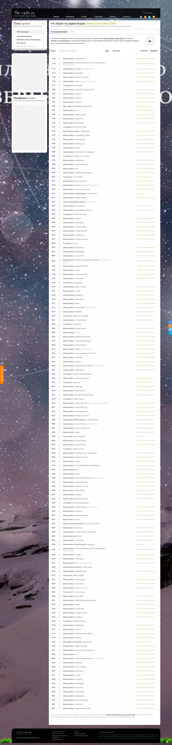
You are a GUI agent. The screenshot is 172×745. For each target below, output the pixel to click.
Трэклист (153, 53)
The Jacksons (67, 179)
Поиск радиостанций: (59, 34)
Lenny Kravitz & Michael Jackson (74, 204)
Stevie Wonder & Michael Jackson (74, 422)
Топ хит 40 (144, 53)
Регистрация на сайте (81, 737)
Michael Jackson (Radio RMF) (114, 40)
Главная (56, 17)
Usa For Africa (68, 438)
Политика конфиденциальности (27, 740)
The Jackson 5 (68, 87)
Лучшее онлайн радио (24, 734)
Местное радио (23, 34)
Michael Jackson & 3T (70, 538)
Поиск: (53, 53)
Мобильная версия (58, 733)
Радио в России (57, 735)
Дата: (107, 53)
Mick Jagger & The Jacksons (72, 108)
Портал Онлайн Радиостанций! (25, 16)
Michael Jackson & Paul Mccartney (74, 195)
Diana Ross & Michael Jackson (73, 525)
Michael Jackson (68, 60)
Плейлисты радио (80, 735)
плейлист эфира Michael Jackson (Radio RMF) (120, 716)
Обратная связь (57, 741)
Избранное (70, 17)
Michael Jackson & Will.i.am (72, 569)
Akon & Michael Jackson (71, 133)
